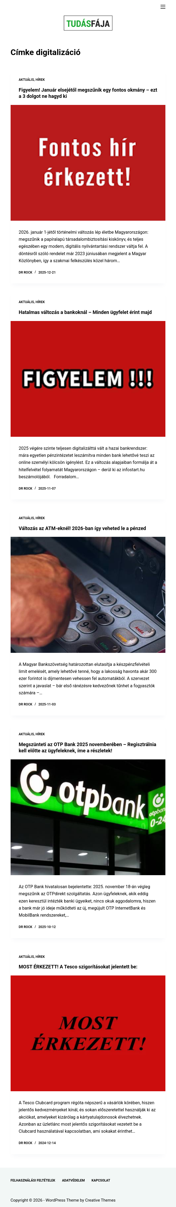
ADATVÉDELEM (73, 1180)
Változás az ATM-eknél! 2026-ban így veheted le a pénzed (82, 528)
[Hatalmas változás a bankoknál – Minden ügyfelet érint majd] (88, 379)
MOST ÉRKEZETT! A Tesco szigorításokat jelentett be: (78, 967)
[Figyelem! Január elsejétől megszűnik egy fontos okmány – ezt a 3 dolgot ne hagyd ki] (88, 163)
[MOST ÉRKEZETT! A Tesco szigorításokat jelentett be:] (88, 1033)
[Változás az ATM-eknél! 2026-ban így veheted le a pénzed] (88, 595)
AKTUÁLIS (26, 80)
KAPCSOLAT (101, 1180)
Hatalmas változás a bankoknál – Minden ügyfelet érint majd (85, 312)
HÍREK (40, 80)
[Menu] (162, 6)
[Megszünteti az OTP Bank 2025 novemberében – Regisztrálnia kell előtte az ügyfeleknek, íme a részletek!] (88, 817)
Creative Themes (100, 1200)
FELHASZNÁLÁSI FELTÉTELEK (33, 1180)
